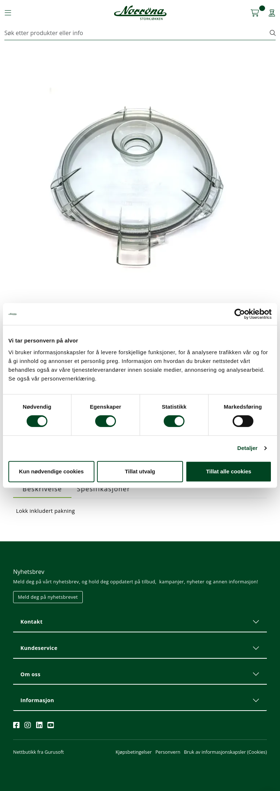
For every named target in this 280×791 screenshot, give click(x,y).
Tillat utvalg (140, 471)
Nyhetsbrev (28, 572)
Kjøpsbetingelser (134, 752)
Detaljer (247, 448)
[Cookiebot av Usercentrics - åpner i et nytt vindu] (240, 314)
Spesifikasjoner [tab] (103, 488)
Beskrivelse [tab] (42, 488)
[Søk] (137, 33)
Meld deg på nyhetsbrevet (48, 597)
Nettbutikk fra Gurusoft (38, 752)
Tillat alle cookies (228, 471)
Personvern (167, 752)
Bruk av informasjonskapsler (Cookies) (225, 752)
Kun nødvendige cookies (51, 471)
